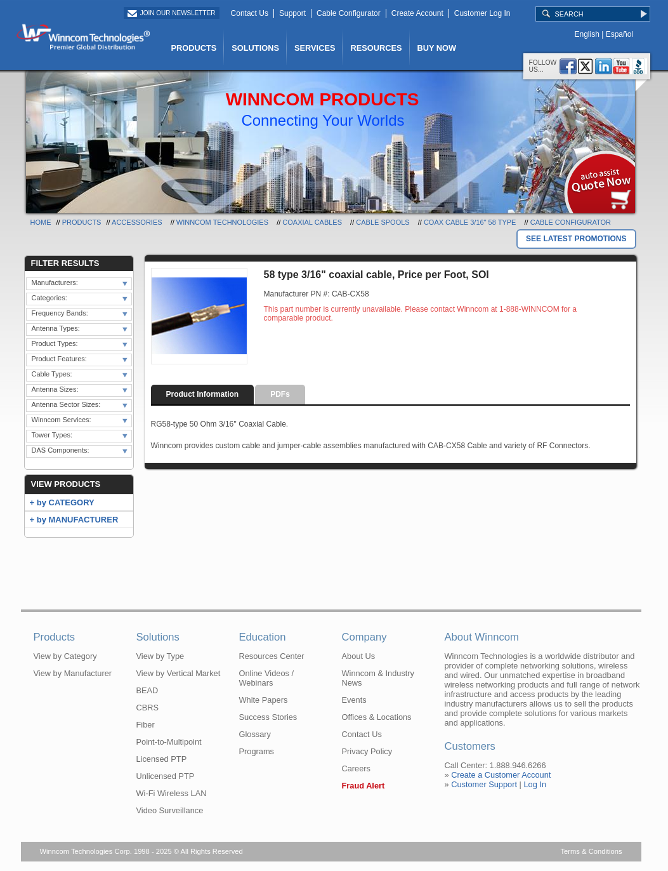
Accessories (137, 222)
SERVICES (314, 48)
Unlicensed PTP (165, 776)
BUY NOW (437, 48)
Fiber (145, 724)
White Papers (263, 700)
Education (262, 637)
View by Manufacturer (73, 673)
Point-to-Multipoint (169, 742)
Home (40, 222)
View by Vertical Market (178, 673)
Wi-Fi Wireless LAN (171, 793)
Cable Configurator (349, 13)
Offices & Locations (377, 717)
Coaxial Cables (312, 222)
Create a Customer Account (501, 775)
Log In (534, 784)
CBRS (147, 707)
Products (82, 222)
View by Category (65, 656)
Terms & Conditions (591, 851)
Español (619, 34)
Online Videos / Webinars (266, 678)
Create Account (417, 13)
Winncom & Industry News (378, 678)
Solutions (158, 637)
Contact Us (249, 13)
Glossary (255, 734)
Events (354, 700)
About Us (359, 656)
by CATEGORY (66, 502)
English (587, 34)
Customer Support (484, 784)
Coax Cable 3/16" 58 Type (470, 222)
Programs (256, 751)
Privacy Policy (367, 751)
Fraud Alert (363, 785)
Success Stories (268, 717)
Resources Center (272, 656)
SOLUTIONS (255, 48)
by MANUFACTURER (78, 519)
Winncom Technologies (222, 222)
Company (364, 637)
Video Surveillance (170, 810)
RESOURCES (376, 48)
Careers (356, 768)
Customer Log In (482, 13)
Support (292, 13)
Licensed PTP (161, 759)
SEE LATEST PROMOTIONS (576, 238)
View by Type (160, 656)
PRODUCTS (194, 48)
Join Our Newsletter (178, 13)
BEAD (147, 690)
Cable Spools (382, 222)
